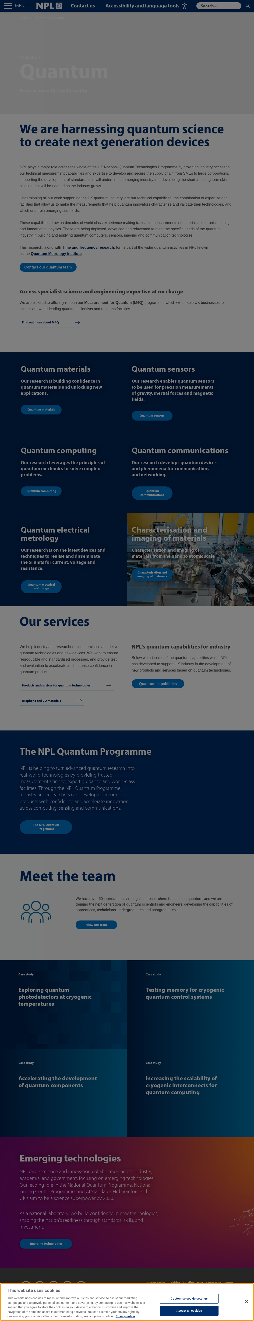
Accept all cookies (189, 1315)
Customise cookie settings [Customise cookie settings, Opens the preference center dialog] (189, 1303)
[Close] (246, 1306)
